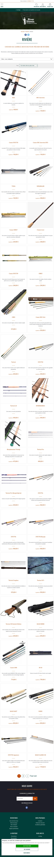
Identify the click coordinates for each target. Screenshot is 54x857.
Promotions (14, 836)
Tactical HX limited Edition (13, 624)
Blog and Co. (40, 833)
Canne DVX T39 (13, 273)
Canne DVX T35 (13, 142)
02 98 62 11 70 (30, 1)
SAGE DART (13, 711)
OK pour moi (27, 846)
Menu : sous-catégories (7, 59)
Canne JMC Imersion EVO (40, 142)
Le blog (40, 836)
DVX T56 (13, 536)
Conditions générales (40, 824)
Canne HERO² (13, 230)
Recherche (36, 6)
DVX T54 (40, 493)
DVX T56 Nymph (40, 536)
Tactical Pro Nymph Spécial (13, 493)
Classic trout (40, 230)
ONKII (40, 273)
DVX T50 (40, 362)
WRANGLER (40, 186)
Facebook (26, 35)
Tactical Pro (40, 449)
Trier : (17, 65)
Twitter (28, 35)
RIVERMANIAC (40, 406)
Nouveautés (14, 838)
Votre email (20, 798)
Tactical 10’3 (40, 580)
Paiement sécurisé (40, 822)
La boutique (13, 833)
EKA (13, 97)
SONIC (40, 711)
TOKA (13, 186)
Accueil (22, 31)
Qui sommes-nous (14, 821)
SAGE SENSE (40, 624)
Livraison (40, 821)
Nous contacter (14, 826)
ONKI (13, 317)
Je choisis (27, 849)
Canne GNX (13, 667)
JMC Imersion (40, 97)
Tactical (13, 362)
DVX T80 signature (13, 755)
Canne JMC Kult (40, 317)
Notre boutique (13, 822)
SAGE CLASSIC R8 (40, 755)
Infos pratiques (40, 818)
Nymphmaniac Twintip (13, 449)
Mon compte (43, 6)
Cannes (27, 31)
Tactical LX (13, 406)
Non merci (27, 853)
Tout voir (33, 776)
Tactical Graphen (13, 580)
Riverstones (14, 818)
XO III (40, 667)
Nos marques (14, 824)
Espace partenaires (13, 828)
